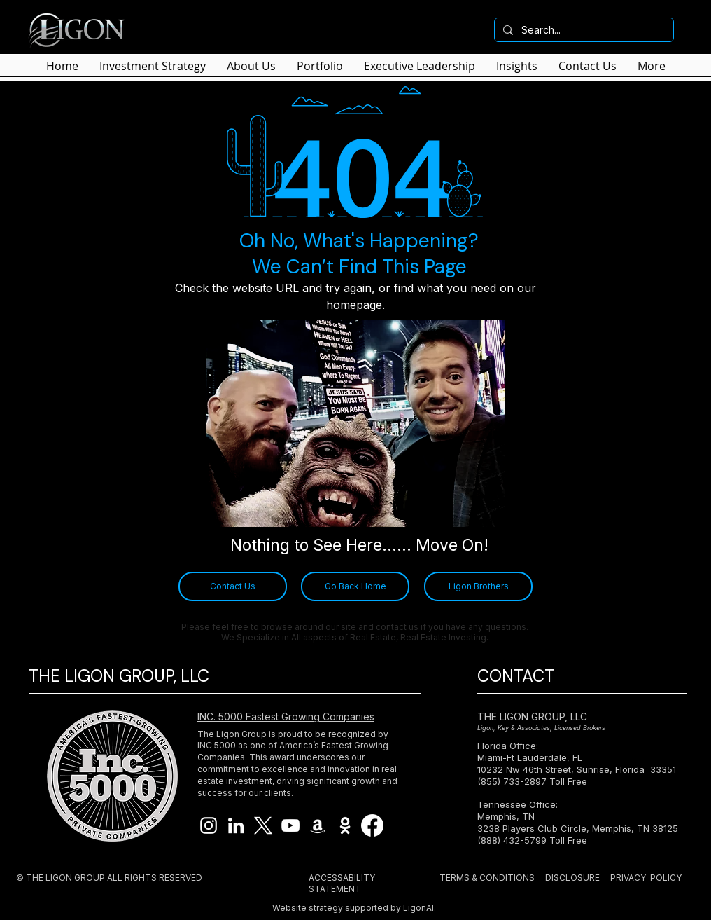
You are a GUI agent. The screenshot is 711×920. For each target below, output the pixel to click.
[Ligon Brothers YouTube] (290, 825)
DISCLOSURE (572, 877)
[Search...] (582, 30)
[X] (263, 825)
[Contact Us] (232, 586)
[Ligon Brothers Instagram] (208, 825)
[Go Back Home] (355, 586)
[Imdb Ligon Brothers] (345, 825)
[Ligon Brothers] (478, 586)
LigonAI (418, 907)
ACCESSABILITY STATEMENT (342, 883)
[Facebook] (372, 825)
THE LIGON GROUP (65, 877)
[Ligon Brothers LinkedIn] (236, 825)
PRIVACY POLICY (646, 877)
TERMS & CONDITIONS (487, 877)
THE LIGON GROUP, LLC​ (532, 716)
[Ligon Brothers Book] (318, 825)
